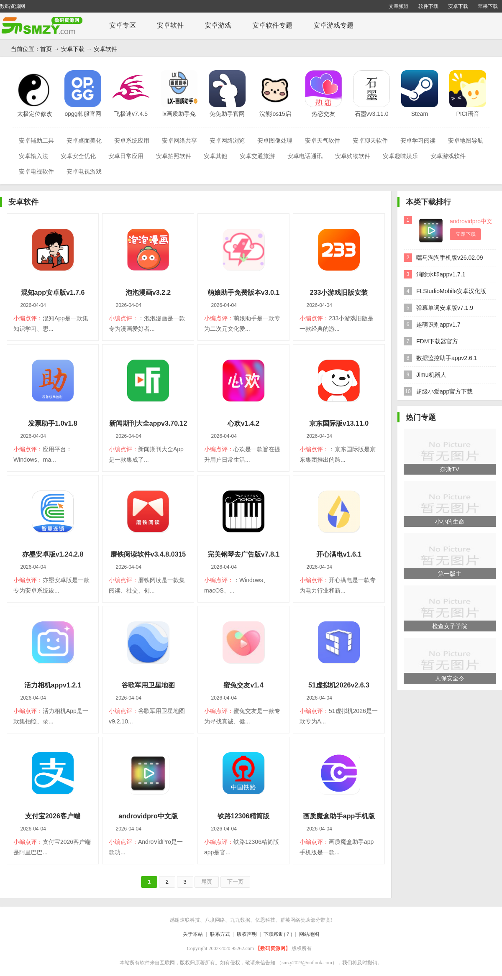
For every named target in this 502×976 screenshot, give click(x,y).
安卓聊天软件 (370, 140)
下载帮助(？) (278, 934)
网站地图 (309, 934)
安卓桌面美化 (84, 140)
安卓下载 (458, 6)
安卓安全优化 (78, 156)
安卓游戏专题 (333, 25)
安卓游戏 (218, 25)
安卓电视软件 (36, 171)
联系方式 (220, 934)
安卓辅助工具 (36, 140)
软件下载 (428, 6)
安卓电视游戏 (84, 171)
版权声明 (247, 934)
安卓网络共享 (179, 140)
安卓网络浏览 (227, 140)
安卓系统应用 (131, 140)
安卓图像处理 (274, 140)
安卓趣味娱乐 (400, 156)
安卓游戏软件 (448, 156)
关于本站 (193, 934)
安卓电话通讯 (305, 156)
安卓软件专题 (272, 25)
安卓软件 (170, 25)
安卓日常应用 (125, 156)
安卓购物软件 (352, 156)
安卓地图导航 (465, 140)
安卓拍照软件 (173, 156)
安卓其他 (215, 156)
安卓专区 (122, 25)
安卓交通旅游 (257, 156)
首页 (46, 49)
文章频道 (399, 6)
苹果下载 (488, 6)
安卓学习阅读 (417, 140)
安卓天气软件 (322, 140)
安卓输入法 (33, 156)
